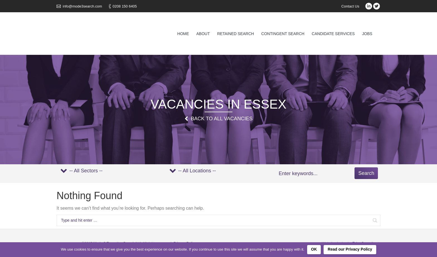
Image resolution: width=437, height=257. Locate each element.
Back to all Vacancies (222, 118)
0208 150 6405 (125, 6)
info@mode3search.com (82, 6)
